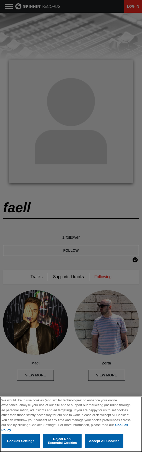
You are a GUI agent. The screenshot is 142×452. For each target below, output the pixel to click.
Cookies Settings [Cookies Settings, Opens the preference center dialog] (20, 441)
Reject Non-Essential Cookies (62, 441)
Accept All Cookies (104, 441)
